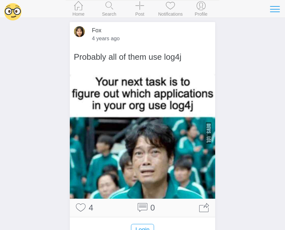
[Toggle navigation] (275, 9)
